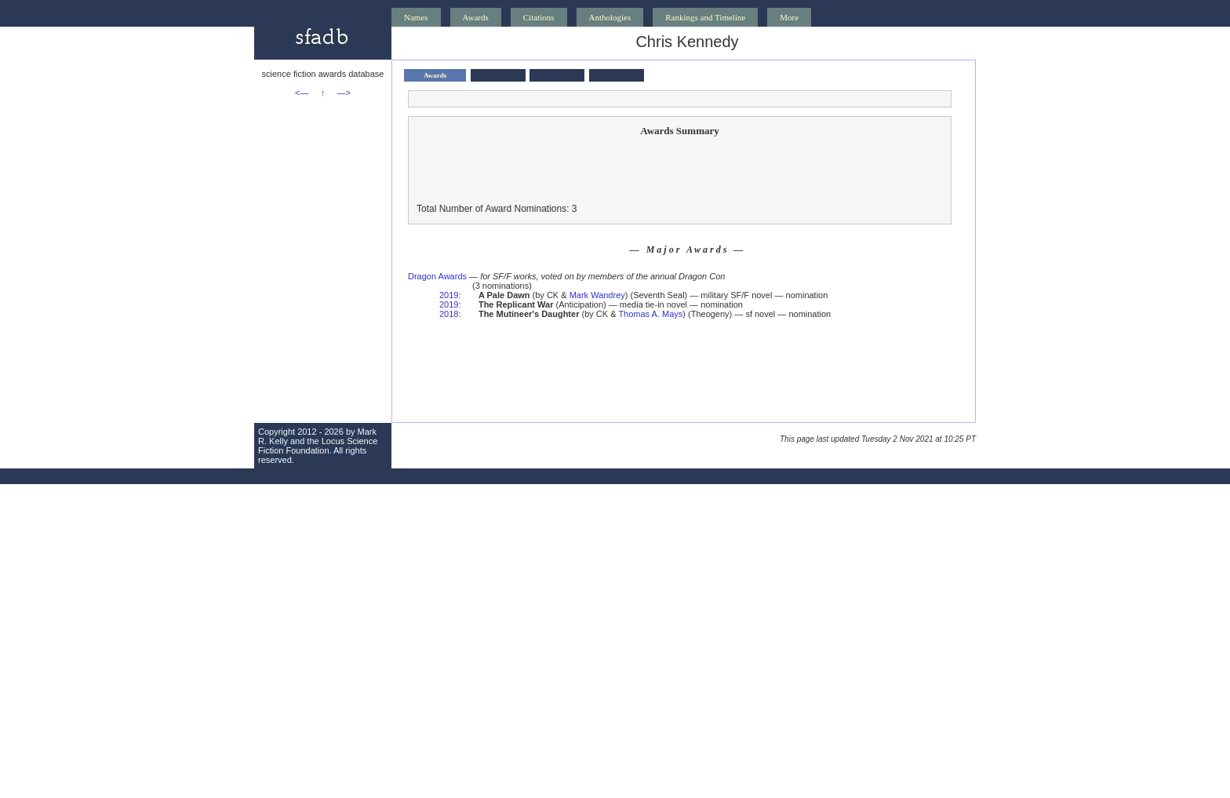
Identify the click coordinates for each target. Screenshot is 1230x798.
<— (301, 92)
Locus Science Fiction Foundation (317, 445)
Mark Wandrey (597, 295)
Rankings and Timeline (705, 17)
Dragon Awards (437, 276)
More (789, 17)
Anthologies (610, 17)
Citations (539, 17)
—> (344, 92)
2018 (448, 314)
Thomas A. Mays (650, 314)
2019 (448, 295)
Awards (476, 17)
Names (416, 17)
